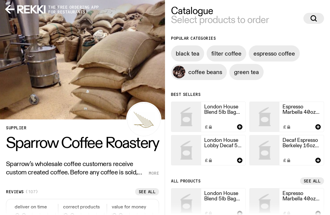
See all (147, 191)
